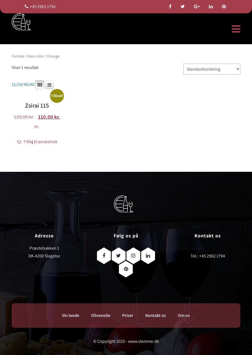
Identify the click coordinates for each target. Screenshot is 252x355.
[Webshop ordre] (211, 69)
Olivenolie (100, 315)
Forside (18, 56)
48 (26, 84)
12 (14, 84)
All (32, 84)
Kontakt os (155, 315)
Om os (184, 315)
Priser (127, 315)
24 (20, 84)
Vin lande (70, 315)
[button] (37, 142)
